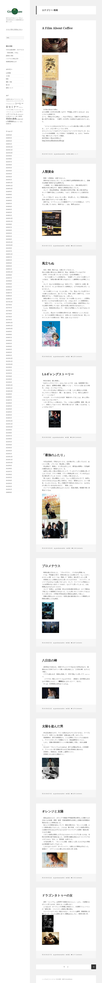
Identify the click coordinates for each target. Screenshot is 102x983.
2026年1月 (9, 144)
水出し (21, 121)
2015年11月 (9, 361)
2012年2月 (9, 486)
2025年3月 (9, 173)
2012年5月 (9, 477)
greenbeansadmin (60, 246)
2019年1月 (9, 290)
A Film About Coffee (57, 28)
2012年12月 (9, 456)
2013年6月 (9, 439)
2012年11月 (9, 459)
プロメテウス (51, 566)
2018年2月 (9, 296)
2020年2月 (9, 266)
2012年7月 (9, 471)
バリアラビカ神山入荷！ (12, 58)
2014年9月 (9, 394)
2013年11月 (9, 424)
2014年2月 (9, 415)
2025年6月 (9, 165)
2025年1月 (9, 179)
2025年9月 (9, 156)
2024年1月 (9, 215)
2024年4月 (9, 206)
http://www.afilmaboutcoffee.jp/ (53, 140)
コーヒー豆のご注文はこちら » (14, 29)
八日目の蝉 (49, 660)
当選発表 (10, 121)
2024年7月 (9, 197)
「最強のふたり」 (54, 455)
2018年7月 (9, 293)
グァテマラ (19, 101)
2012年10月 (9, 462)
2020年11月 (9, 254)
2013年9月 (9, 430)
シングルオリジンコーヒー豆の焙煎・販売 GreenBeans (57, 979)
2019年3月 (9, 287)
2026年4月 (9, 135)
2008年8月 (9, 492)
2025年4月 (9, 170)
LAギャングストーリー (58, 374)
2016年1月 (9, 355)
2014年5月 (9, 406)
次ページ (93, 966)
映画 (7, 79)
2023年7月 (9, 227)
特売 (10, 123)
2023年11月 (9, 221)
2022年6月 (9, 239)
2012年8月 (9, 468)
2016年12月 (9, 322)
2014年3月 (9, 412)
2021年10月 (9, 245)
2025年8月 (9, 159)
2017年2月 (9, 316)
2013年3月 (9, 447)
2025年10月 (9, 153)
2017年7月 (9, 307)
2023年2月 (9, 233)
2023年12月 (9, 218)
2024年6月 (9, 200)
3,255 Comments (77, 356)
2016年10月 (9, 328)
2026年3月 (9, 138)
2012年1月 (9, 489)
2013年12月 (9, 421)
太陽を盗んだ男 (52, 726)
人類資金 (48, 172)
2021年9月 (9, 248)
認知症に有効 (9, 55)
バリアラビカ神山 (9, 109)
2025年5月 (9, 167)
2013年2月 (9, 450)
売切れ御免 (11, 118)
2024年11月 (9, 185)
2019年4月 (9, 284)
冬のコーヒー (12, 116)
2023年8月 (9, 224)
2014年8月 (9, 397)
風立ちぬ (48, 263)
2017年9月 (9, 304)
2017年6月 (9, 310)
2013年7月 (9, 436)
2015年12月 (9, 358)
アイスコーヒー (17, 99)
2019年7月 (9, 278)
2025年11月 (9, 150)
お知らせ (12, 99)
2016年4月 (9, 346)
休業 (8, 116)
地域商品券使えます (11, 61)
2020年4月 (9, 263)
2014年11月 (9, 388)
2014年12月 (9, 385)
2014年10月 (9, 391)
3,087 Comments (77, 643)
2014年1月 (9, 418)
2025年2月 (9, 176)
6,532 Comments (77, 246)
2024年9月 (9, 191)
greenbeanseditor (60, 154)
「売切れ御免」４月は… (12, 52)
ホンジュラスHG (15, 111)
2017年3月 (9, 313)
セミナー (13, 106)
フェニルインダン (17, 109)
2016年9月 (9, 331)
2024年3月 (9, 209)
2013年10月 (9, 427)
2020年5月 (9, 260)
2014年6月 (9, 403)
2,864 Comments (76, 437)
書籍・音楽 (9, 82)
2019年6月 (9, 281)
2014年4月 (9, 409)
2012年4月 (9, 480)
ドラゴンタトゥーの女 (57, 895)
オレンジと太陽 (52, 811)
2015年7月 (9, 370)
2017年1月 (9, 319)
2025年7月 (9, 162)
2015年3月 (9, 379)
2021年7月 (9, 251)
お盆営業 (8, 99)
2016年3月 (9, 349)
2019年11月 (9, 272)
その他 (8, 76)
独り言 (8, 85)
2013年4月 (9, 444)
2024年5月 (9, 203)
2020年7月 (9, 257)
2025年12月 (9, 147)
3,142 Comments (77, 878)
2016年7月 (9, 337)
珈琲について (9, 88)
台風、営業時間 (18, 116)
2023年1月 (9, 236)
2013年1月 (9, 453)
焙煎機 (7, 123)
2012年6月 (9, 474)
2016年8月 (9, 334)
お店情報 (8, 73)
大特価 (18, 119)
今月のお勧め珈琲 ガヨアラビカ (15, 49)
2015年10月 (9, 364)
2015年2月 (9, 382)
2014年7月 (9, 400)
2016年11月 (9, 325)
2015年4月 (9, 376)
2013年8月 (9, 433)
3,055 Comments (77, 793)
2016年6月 (9, 340)
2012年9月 (9, 465)
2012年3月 (9, 483)
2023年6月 (9, 230)
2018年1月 (9, 299)
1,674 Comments (77, 708)
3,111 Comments (77, 954)
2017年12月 (9, 302)
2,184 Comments (78, 548)
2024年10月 (9, 188)
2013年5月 (9, 441)
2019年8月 (9, 275)
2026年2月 (9, 141)
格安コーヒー (17, 121)
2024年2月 (9, 212)
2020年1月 (9, 269)
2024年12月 (9, 182)
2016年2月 (9, 352)
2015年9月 (9, 367)
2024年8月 (9, 194)
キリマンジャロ (13, 101)
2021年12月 (9, 242)
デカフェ (21, 107)
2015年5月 (9, 373)
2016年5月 (9, 343)
